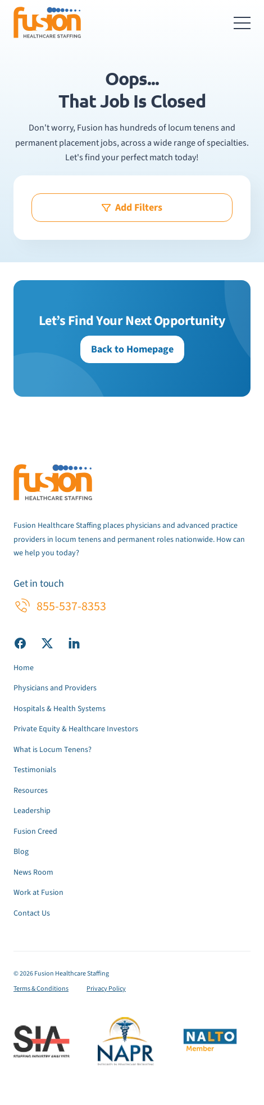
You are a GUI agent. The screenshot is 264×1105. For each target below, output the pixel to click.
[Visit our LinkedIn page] (74, 642)
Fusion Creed (35, 831)
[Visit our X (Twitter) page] (47, 642)
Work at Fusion (38, 892)
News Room (33, 872)
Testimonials (34, 770)
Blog (21, 851)
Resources (30, 790)
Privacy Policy (106, 988)
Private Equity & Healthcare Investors (75, 729)
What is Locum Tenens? (52, 749)
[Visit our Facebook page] (20, 642)
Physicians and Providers (55, 688)
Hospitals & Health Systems (59, 708)
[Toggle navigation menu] (242, 22)
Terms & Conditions (41, 988)
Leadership (32, 810)
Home (23, 668)
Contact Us (31, 913)
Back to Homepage (132, 349)
